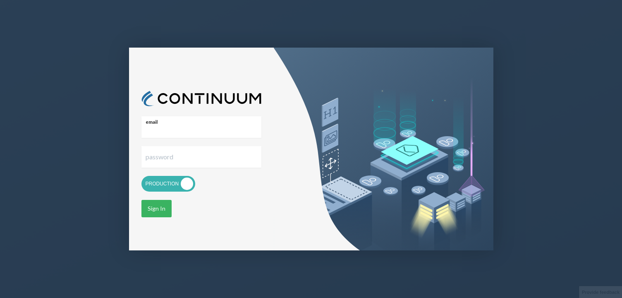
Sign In (154, 208)
